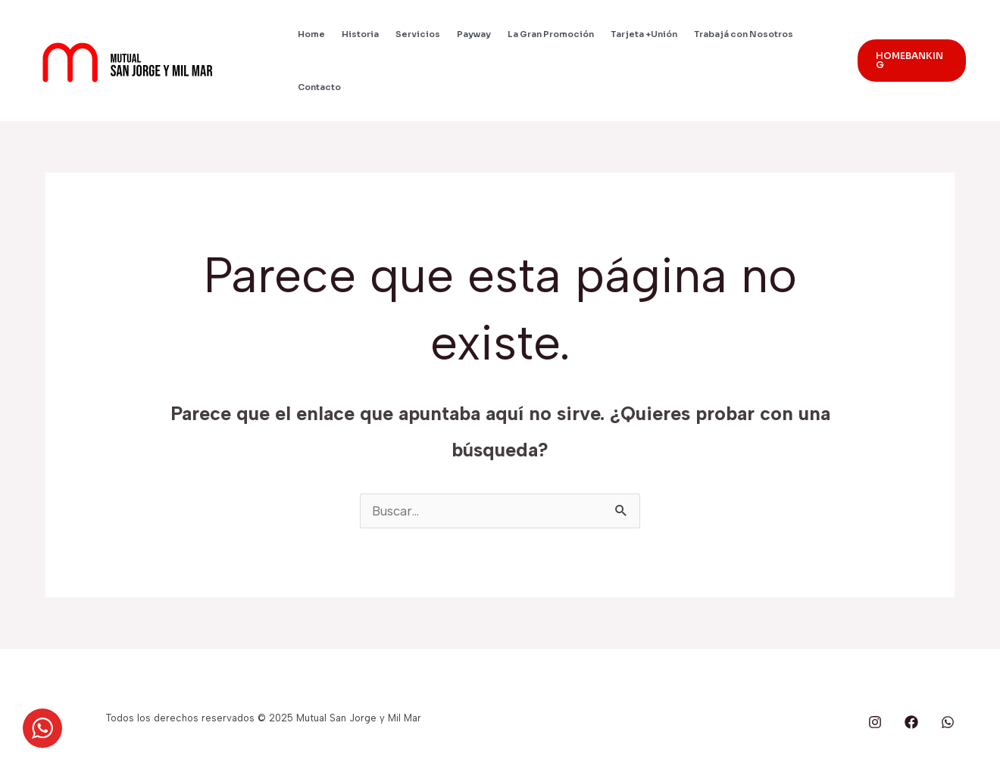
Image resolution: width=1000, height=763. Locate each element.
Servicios (417, 34)
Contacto (319, 87)
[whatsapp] (948, 722)
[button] (912, 60)
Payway (474, 34)
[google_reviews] (911, 722)
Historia (360, 34)
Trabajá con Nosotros (743, 34)
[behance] (875, 722)
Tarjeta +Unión (644, 34)
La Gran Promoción (551, 34)
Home (311, 34)
